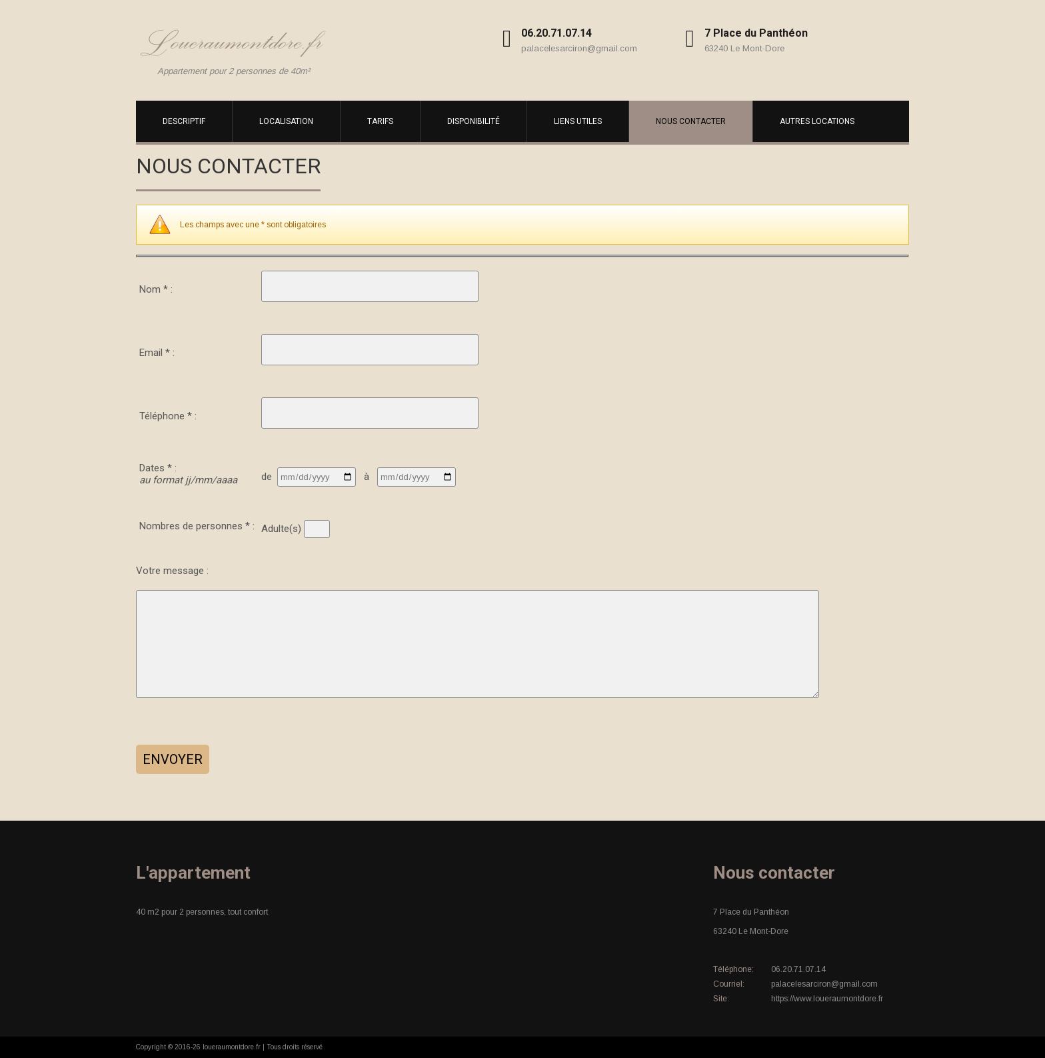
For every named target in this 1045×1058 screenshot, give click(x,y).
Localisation (286, 121)
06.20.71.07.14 (556, 33)
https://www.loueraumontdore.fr (827, 998)
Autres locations (817, 121)
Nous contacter (691, 121)
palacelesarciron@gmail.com (579, 48)
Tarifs (380, 121)
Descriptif (184, 121)
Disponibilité (473, 121)
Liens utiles (578, 121)
